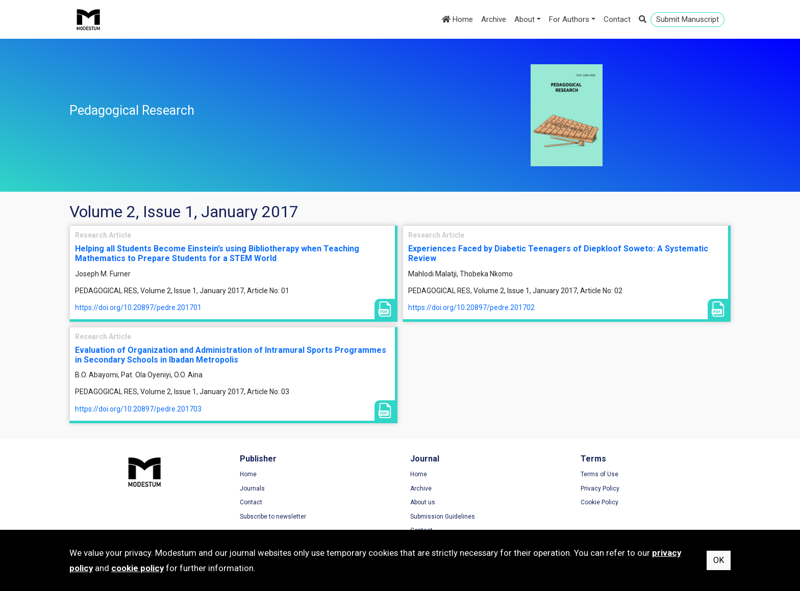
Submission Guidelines (442, 516)
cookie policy (137, 568)
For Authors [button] (569, 19)
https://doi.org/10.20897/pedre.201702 (471, 307)
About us (422, 502)
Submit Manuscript (687, 19)
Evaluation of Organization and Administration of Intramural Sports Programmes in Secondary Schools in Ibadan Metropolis (230, 355)
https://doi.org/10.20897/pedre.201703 (138, 409)
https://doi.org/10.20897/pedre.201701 (138, 307)
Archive (493, 19)
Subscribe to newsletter (273, 516)
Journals (252, 488)
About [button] (524, 19)
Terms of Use (599, 474)
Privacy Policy (600, 488)
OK (718, 560)
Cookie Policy (599, 502)
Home (457, 19)
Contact (617, 19)
